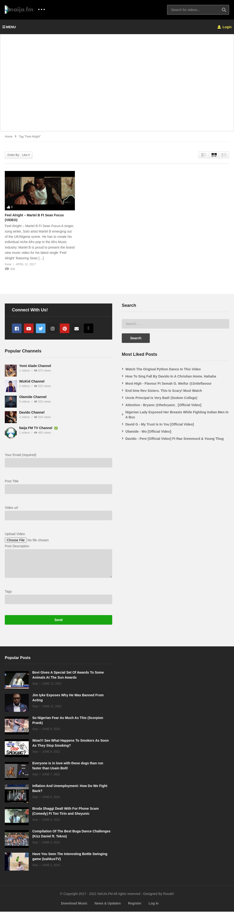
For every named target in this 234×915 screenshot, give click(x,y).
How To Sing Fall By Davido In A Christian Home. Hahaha (170, 376)
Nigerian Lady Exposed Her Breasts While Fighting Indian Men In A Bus (176, 414)
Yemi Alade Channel (35, 369)
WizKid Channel (32, 385)
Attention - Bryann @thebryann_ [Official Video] (163, 405)
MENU (9, 27)
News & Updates (108, 907)
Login (224, 27)
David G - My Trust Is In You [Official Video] (159, 424)
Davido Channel (32, 416)
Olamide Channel (32, 400)
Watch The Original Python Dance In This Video (163, 369)
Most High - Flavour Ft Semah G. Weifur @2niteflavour (168, 383)
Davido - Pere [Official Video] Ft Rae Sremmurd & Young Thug (174, 439)
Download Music (74, 907)
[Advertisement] (117, 85)
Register (134, 907)
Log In (154, 907)
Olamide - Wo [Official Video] (148, 431)
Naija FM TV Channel (36, 431)
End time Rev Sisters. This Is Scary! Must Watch (163, 391)
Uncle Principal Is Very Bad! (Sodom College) (161, 398)
